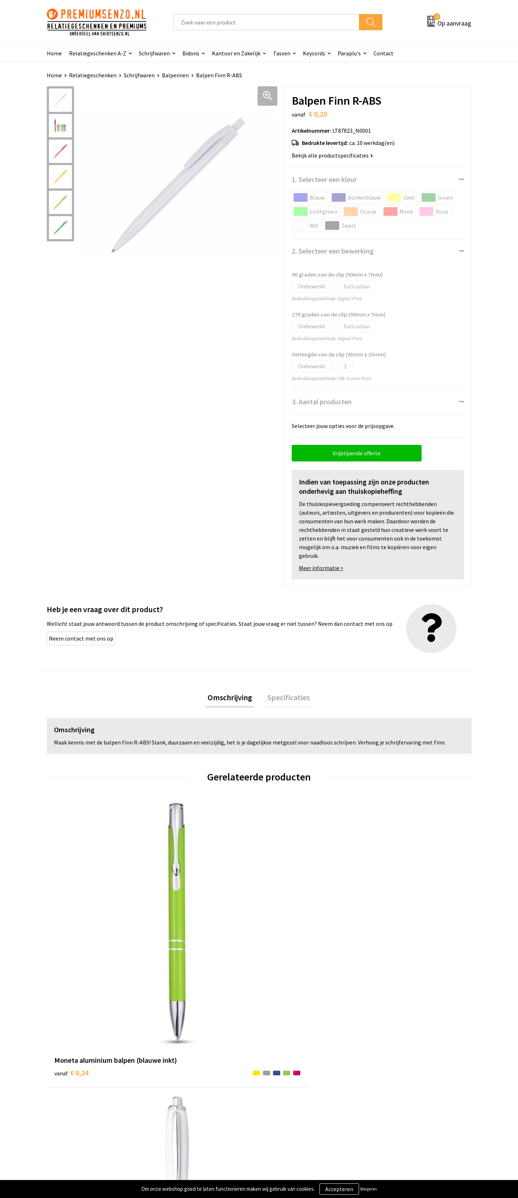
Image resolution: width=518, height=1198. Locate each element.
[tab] (232, 698)
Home (54, 53)
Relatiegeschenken (93, 75)
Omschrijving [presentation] (232, 698)
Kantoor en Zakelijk (236, 53)
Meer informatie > (321, 567)
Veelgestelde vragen (188, 1073)
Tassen (281, 53)
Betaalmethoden (289, 1084)
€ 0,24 (71, 929)
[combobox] (266, 22)
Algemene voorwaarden (402, 1051)
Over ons (173, 1051)
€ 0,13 (177, 940)
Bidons (190, 53)
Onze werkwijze (287, 1073)
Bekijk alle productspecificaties (332, 155)
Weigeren (368, 1189)
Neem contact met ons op (81, 638)
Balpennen (175, 75)
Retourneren (284, 1095)
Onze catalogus (182, 1062)
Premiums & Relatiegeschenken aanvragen (202, 1089)
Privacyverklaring (394, 1073)
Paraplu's (349, 53)
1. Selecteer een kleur (324, 179)
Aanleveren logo (288, 1062)
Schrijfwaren (154, 53)
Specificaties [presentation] (286, 698)
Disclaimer (386, 1084)
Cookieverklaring (394, 1062)
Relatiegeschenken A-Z (97, 53)
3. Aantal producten (322, 401)
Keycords (314, 53)
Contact (383, 53)
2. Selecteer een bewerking (333, 250)
